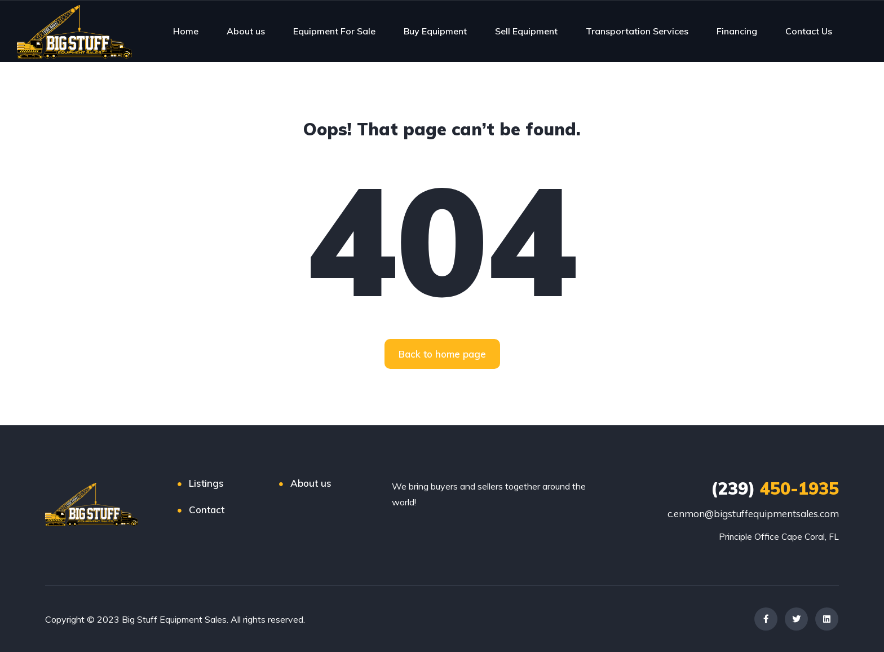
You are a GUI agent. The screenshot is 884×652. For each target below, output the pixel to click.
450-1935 (775, 488)
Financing (737, 31)
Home (185, 31)
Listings (206, 483)
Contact (206, 510)
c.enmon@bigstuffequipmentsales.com (753, 513)
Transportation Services (637, 31)
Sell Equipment (526, 31)
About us (246, 31)
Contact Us (808, 31)
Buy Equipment (435, 31)
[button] (442, 354)
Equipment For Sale (334, 31)
